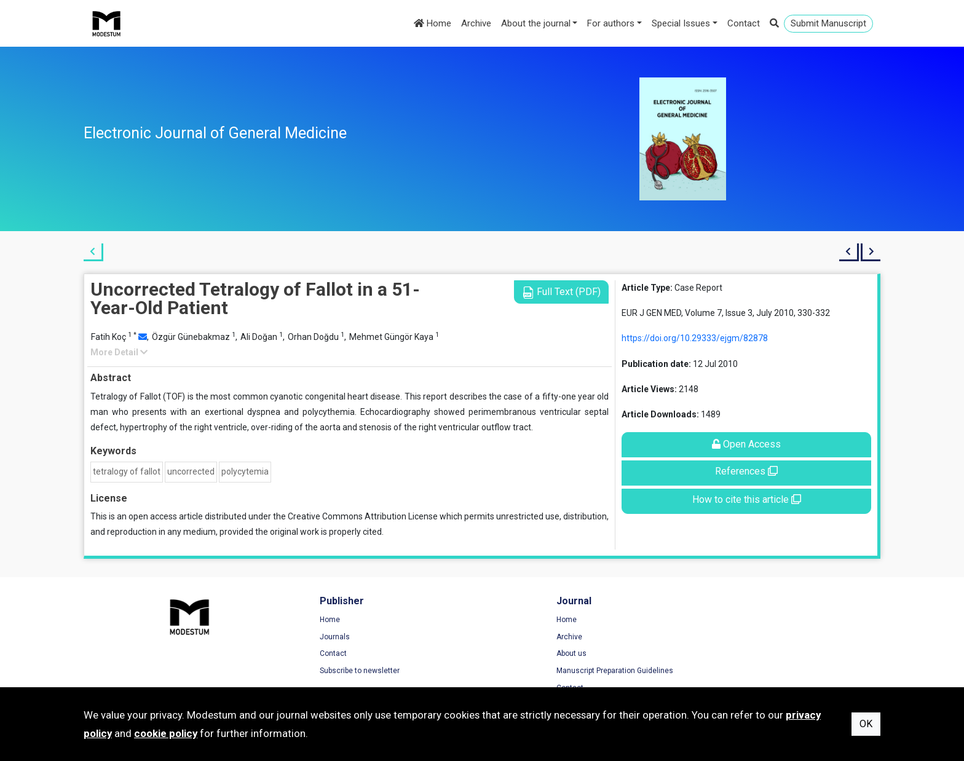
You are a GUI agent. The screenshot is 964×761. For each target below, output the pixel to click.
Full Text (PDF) (561, 292)
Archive (476, 23)
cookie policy (165, 733)
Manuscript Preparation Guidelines (552, 671)
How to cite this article (746, 499)
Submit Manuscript (828, 23)
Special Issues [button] (681, 23)
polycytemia (245, 471)
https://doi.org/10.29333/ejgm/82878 (695, 338)
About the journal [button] (536, 23)
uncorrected (191, 471)
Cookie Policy (722, 654)
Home (432, 23)
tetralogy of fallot (126, 471)
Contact (743, 23)
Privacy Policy (723, 637)
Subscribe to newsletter (329, 671)
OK (865, 724)
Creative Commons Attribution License (363, 516)
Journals (304, 637)
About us (509, 654)
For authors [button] (610, 23)
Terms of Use (722, 620)
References (746, 471)
